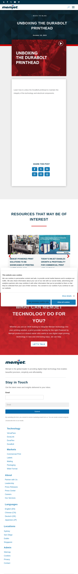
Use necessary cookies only (38, 302)
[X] (41, 169)
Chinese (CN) (10, 513)
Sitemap (7, 552)
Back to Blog (40, 16)
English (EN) (10, 509)
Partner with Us (11, 480)
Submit (37, 412)
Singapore (8, 542)
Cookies (7, 556)
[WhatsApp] (34, 174)
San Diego (8, 535)
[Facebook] (34, 169)
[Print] (47, 174)
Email (7, 393)
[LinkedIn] (47, 169)
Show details (67, 296)
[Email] (41, 174)
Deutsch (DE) (10, 516)
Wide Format (12, 469)
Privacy (7, 560)
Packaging (11, 465)
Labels (9, 458)
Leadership (9, 483)
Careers (8, 495)
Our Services (10, 498)
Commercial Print (14, 454)
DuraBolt (10, 444)
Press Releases (11, 487)
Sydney (7, 531)
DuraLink (10, 437)
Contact (7, 563)
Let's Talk (39, 344)
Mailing (10, 461)
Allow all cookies (63, 302)
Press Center (10, 491)
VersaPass (11, 433)
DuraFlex (10, 441)
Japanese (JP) (11, 520)
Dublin (6, 539)
